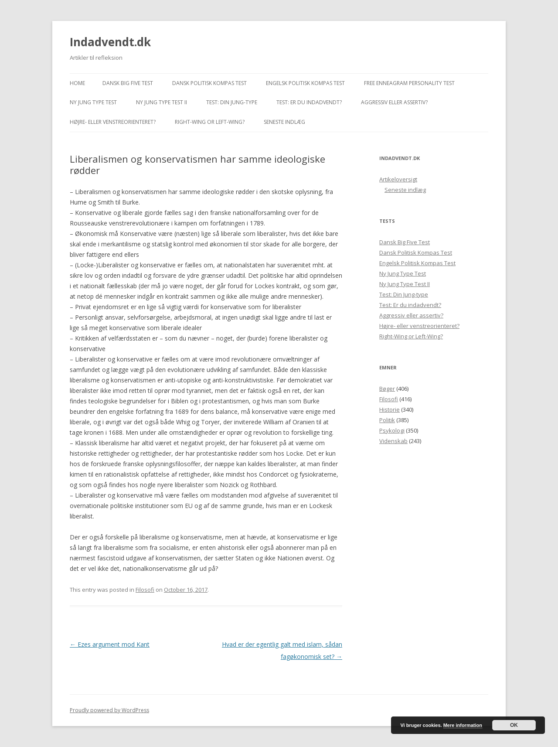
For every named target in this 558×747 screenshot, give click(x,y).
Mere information (462, 725)
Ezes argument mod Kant (110, 644)
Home (77, 83)
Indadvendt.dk (110, 42)
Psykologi (392, 430)
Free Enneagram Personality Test (409, 83)
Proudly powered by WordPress (109, 710)
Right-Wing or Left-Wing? (210, 122)
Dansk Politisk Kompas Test (209, 83)
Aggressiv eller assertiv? (394, 102)
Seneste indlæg (284, 122)
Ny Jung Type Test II (161, 102)
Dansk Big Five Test (127, 83)
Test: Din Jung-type (231, 102)
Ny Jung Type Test (93, 102)
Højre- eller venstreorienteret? (113, 122)
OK (514, 725)
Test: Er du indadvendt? (309, 102)
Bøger (387, 388)
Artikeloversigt (398, 179)
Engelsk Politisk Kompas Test (305, 83)
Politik (387, 420)
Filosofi (145, 590)
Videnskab (393, 441)
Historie (389, 409)
